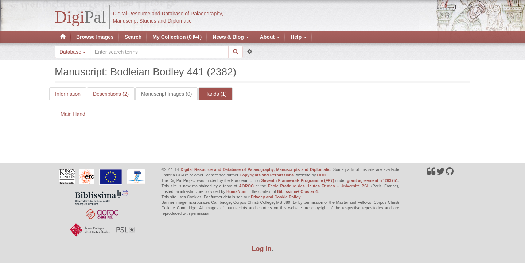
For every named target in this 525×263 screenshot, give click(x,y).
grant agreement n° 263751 (372, 180)
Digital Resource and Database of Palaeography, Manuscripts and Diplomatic (255, 169)
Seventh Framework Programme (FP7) (297, 180)
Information (68, 94)
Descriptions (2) (111, 94)
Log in (262, 248)
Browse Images (95, 37)
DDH (321, 175)
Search (133, 37)
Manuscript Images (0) (166, 94)
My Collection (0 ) (177, 37)
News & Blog (231, 37)
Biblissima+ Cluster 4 (297, 191)
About (270, 37)
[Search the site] (159, 52)
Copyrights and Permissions (267, 175)
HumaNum (236, 191)
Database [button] (72, 52)
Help (299, 37)
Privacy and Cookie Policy (276, 197)
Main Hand (73, 114)
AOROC (246, 186)
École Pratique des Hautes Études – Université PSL (318, 186)
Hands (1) (215, 94)
